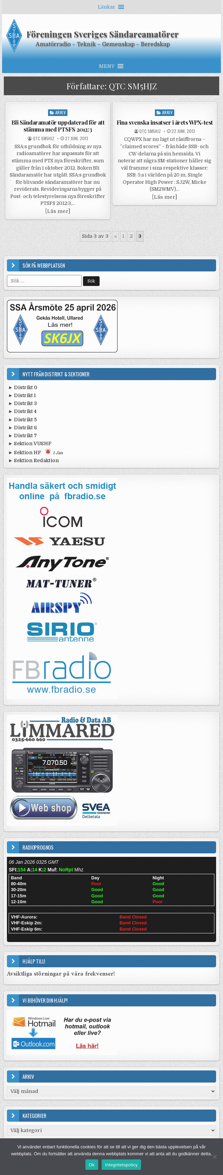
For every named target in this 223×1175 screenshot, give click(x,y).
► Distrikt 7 (22, 435)
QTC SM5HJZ (43, 138)
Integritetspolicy (121, 1164)
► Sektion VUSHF (30, 443)
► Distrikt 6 (22, 427)
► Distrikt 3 (22, 403)
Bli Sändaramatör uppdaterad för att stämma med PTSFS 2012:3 (58, 125)
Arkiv (60, 112)
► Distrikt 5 (22, 419)
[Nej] (214, 1156)
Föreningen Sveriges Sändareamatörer (102, 33)
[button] (106, 7)
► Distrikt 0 (22, 387)
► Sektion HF (35, 452)
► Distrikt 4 (22, 411)
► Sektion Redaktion (33, 460)
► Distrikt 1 (22, 395)
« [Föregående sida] (115, 236)
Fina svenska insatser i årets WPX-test (165, 122)
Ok (92, 1164)
